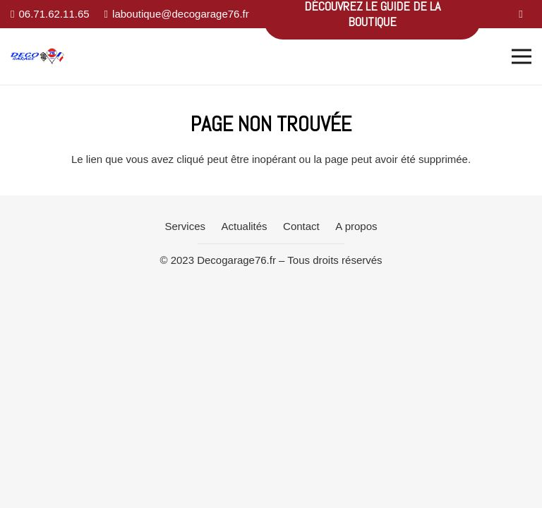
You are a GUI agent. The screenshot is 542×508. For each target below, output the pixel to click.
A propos (356, 226)
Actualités (244, 226)
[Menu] (521, 56)
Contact (301, 226)
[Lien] (38, 57)
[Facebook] (520, 14)
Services (185, 226)
